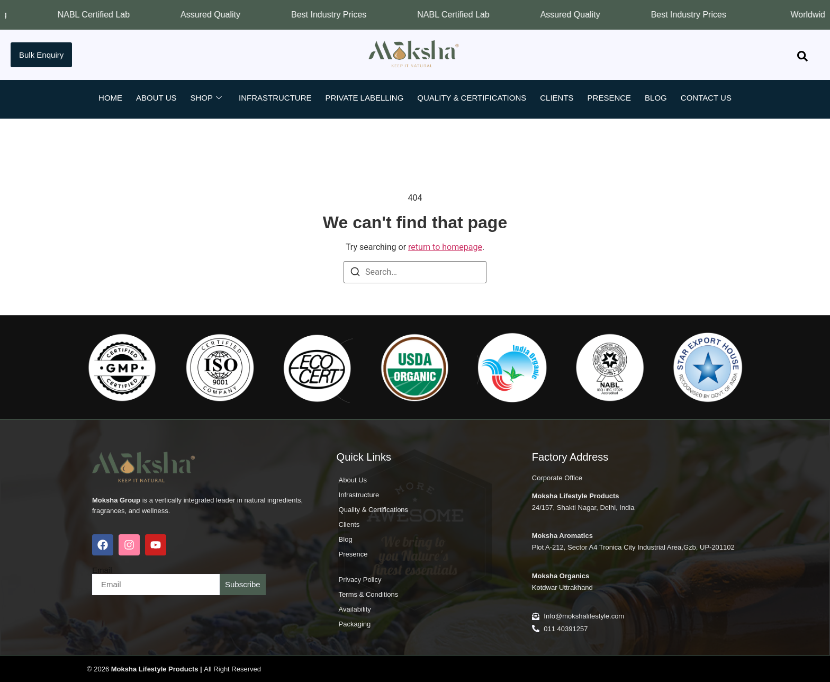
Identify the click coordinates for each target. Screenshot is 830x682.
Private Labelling (365, 97)
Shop (206, 98)
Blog (656, 97)
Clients (556, 97)
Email (102, 570)
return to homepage (445, 247)
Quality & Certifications (471, 97)
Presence (609, 97)
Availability (355, 609)
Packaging (355, 624)
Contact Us (706, 97)
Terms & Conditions (369, 594)
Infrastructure (275, 97)
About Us (156, 97)
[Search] (355, 273)
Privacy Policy (360, 580)
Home (110, 97)
